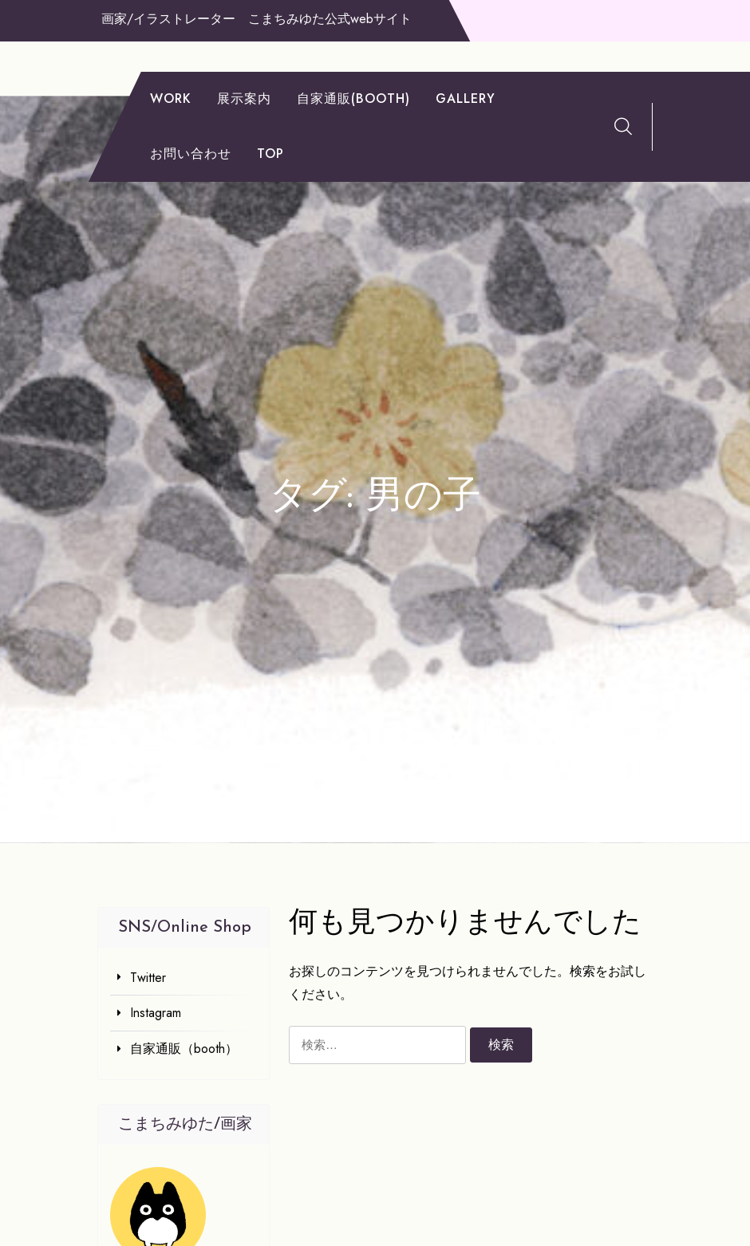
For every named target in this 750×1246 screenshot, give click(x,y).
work (170, 98)
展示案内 (244, 98)
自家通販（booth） (184, 1048)
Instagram (155, 1013)
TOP (270, 153)
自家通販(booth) (353, 98)
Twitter (148, 977)
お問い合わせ (190, 153)
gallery (465, 98)
